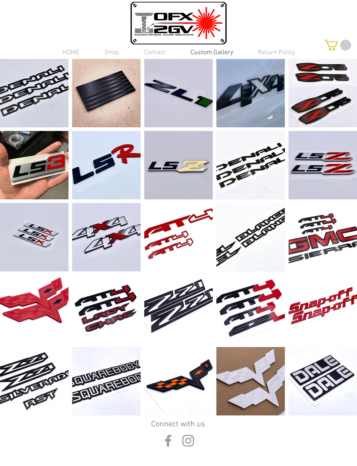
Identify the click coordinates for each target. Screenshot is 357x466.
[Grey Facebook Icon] (168, 441)
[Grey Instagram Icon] (188, 441)
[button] (112, 53)
